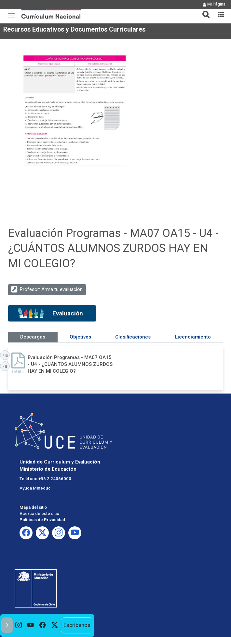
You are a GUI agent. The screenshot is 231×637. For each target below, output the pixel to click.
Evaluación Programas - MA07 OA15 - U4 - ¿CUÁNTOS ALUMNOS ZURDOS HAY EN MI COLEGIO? (70, 364)
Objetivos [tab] (80, 337)
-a (6, 366)
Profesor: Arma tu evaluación (51, 289)
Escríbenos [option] (76, 625)
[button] (203, 10)
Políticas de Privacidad (42, 519)
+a (6, 355)
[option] (19, 625)
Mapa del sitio (33, 507)
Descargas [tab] (32, 337)
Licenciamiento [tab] (193, 337)
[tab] (203, 10)
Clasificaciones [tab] (133, 337)
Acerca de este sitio (39, 513)
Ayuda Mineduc (35, 488)
